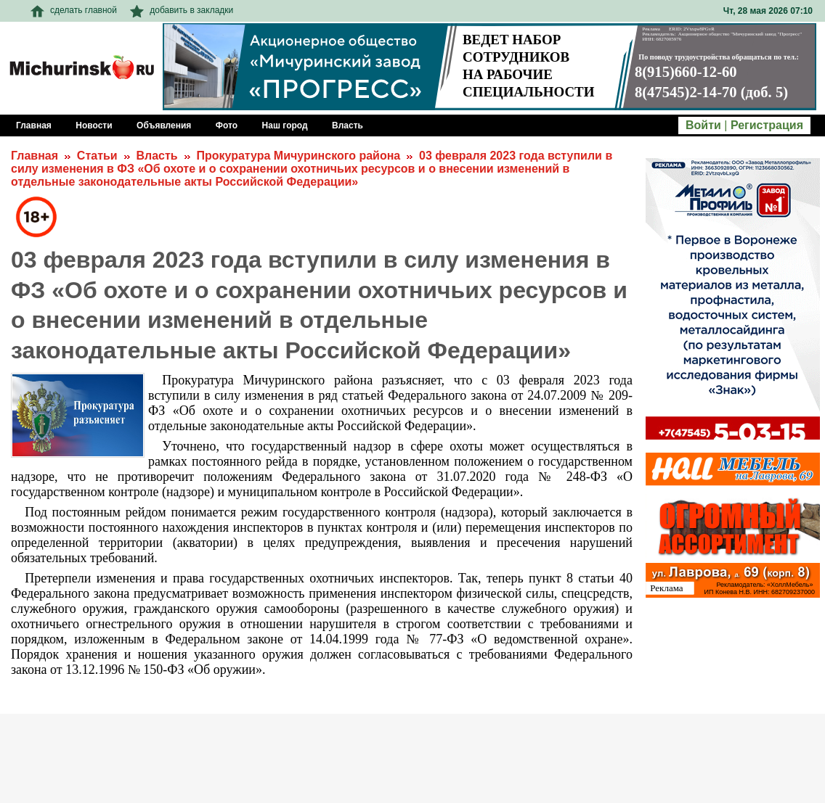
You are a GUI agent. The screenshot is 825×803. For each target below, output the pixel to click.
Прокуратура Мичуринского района (298, 155)
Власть (156, 155)
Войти (703, 125)
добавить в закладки (181, 10)
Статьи (97, 155)
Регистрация (767, 125)
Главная (34, 155)
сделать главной (74, 10)
